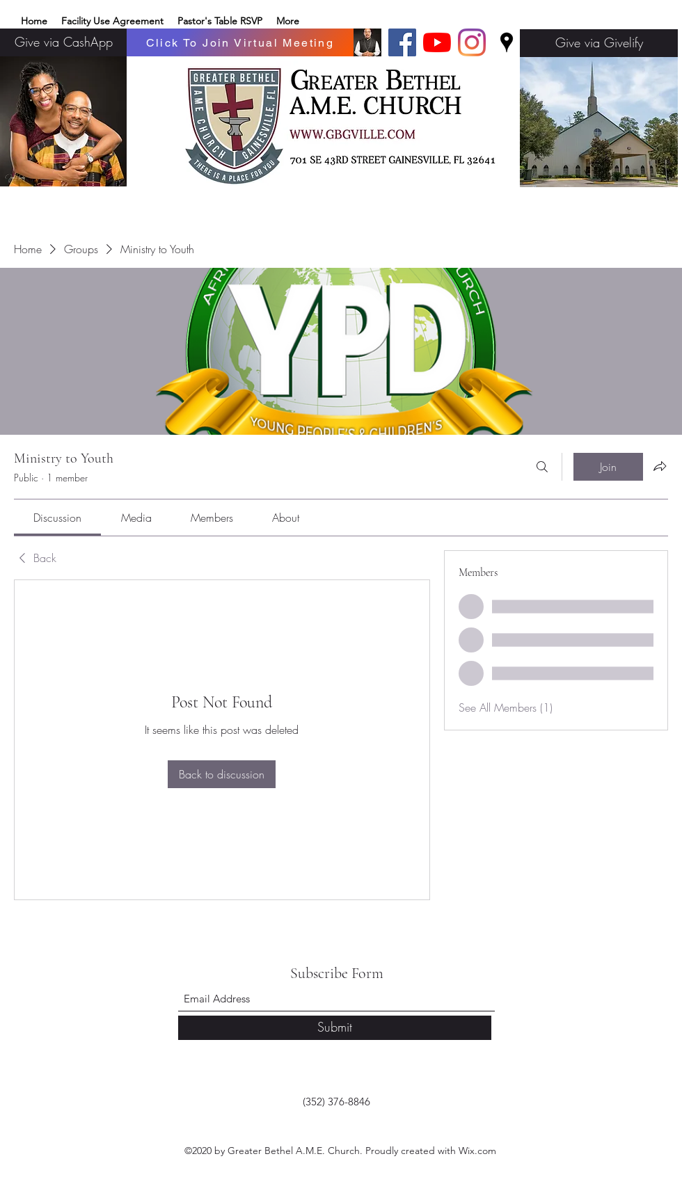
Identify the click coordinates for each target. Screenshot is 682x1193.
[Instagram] (472, 42)
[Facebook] (402, 42)
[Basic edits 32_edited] (367, 42)
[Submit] (334, 1028)
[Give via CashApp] (63, 42)
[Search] (542, 467)
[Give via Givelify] (599, 43)
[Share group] (659, 466)
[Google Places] (507, 42)
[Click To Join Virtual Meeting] (240, 42)
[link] (57, 517)
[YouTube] (437, 42)
